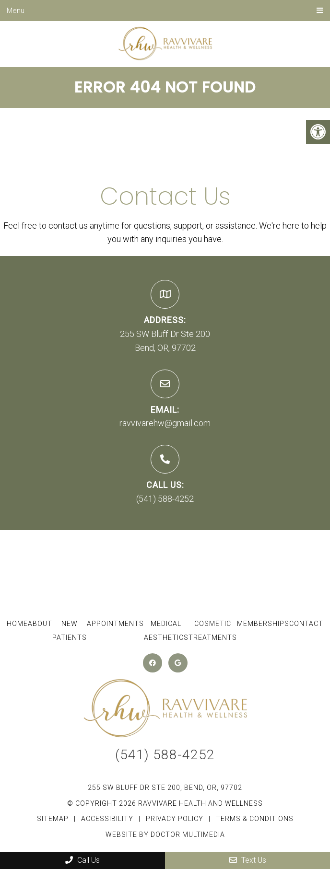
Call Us (82, 860)
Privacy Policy (175, 819)
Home (17, 623)
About (40, 623)
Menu (15, 10)
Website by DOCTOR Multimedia (165, 834)
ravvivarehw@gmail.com (165, 423)
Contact (306, 623)
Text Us (247, 860)
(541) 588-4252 (165, 499)
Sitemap (53, 819)
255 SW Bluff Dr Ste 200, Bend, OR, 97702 (165, 787)
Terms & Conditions (255, 819)
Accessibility (107, 819)
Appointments (115, 623)
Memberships (263, 623)
